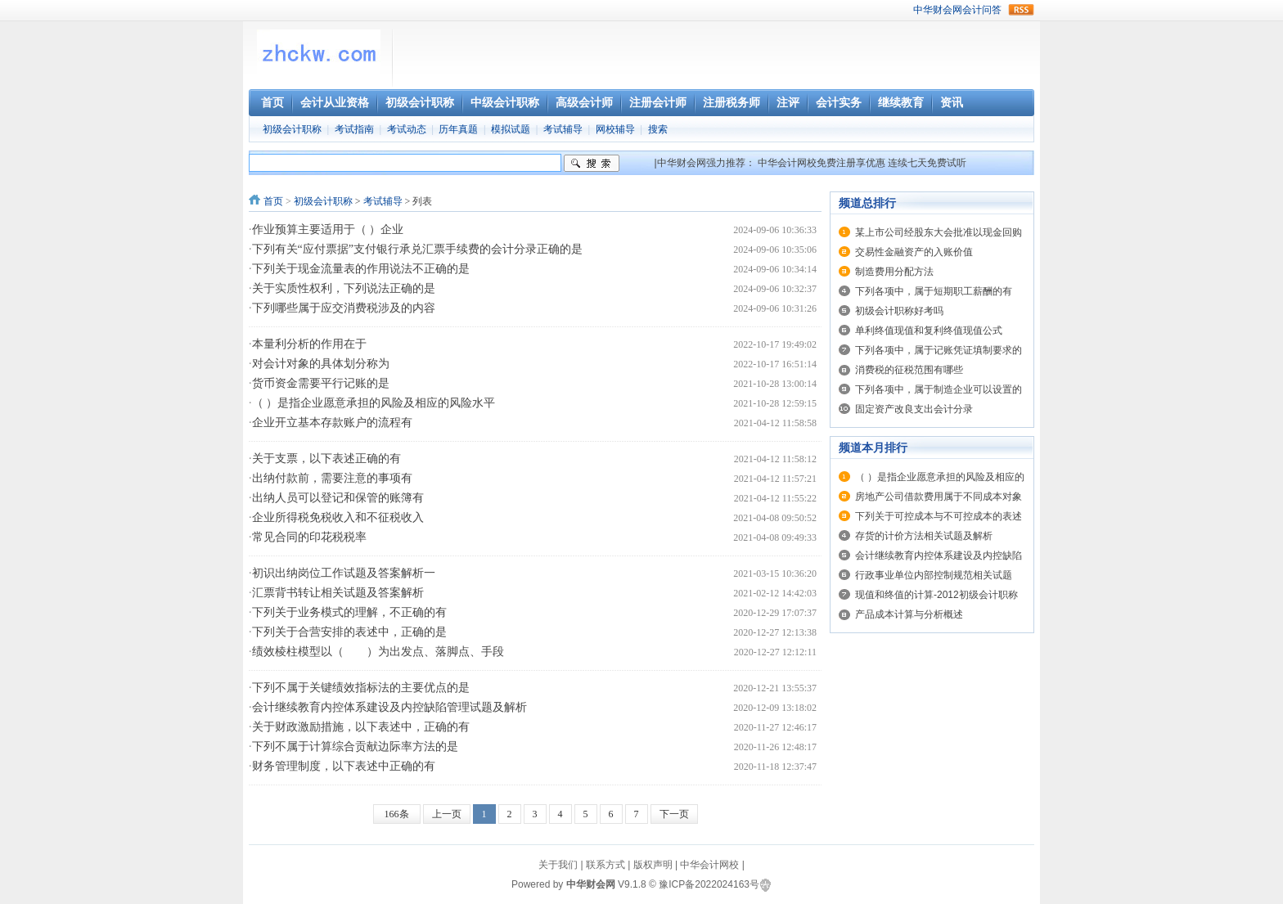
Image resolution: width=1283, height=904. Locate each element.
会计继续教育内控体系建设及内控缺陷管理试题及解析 (389, 707)
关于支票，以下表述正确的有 (326, 458)
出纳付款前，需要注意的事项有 (332, 478)
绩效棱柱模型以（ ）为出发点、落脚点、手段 (378, 651)
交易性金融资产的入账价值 (914, 252)
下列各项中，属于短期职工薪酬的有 (933, 291)
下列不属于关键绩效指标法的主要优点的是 (361, 687)
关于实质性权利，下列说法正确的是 (343, 288)
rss (1021, 10)
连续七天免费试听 (927, 163)
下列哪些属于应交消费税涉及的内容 (343, 308)
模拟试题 (510, 129)
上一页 (446, 814)
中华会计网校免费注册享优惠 (821, 163)
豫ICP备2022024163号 (709, 884)
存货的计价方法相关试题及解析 (924, 536)
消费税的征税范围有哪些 (909, 370)
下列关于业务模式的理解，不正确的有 (349, 612)
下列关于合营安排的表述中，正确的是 (349, 632)
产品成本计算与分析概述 (909, 614)
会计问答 (982, 10)
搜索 (658, 129)
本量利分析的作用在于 (309, 344)
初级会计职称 (292, 129)
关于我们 (558, 864)
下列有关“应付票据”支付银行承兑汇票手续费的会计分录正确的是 (417, 249)
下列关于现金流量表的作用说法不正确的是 (361, 269)
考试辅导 (563, 129)
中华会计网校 (709, 864)
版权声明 (653, 864)
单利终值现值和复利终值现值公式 (928, 330)
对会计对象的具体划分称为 (320, 364)
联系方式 (605, 864)
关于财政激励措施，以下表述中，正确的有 (361, 727)
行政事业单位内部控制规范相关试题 (933, 575)
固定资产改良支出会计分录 (914, 409)
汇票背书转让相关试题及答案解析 (338, 593)
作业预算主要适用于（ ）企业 (328, 229)
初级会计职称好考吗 (899, 311)
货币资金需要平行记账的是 (320, 383)
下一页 (674, 814)
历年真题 (458, 129)
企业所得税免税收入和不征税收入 (338, 517)
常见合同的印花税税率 (309, 537)
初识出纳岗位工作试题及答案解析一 (343, 573)
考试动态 (406, 129)
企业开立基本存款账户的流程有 (332, 422)
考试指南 (354, 129)
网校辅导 (615, 129)
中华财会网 (937, 10)
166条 (397, 814)
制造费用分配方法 (894, 271)
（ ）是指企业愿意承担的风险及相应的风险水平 (374, 403)
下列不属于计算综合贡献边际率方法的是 (355, 746)
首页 (273, 201)
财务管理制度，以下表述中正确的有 (343, 766)
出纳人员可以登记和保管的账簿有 (338, 498)
